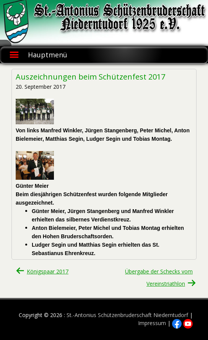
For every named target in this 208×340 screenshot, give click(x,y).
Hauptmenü (47, 54)
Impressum (152, 323)
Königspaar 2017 (47, 271)
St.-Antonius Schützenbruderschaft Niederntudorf (127, 315)
